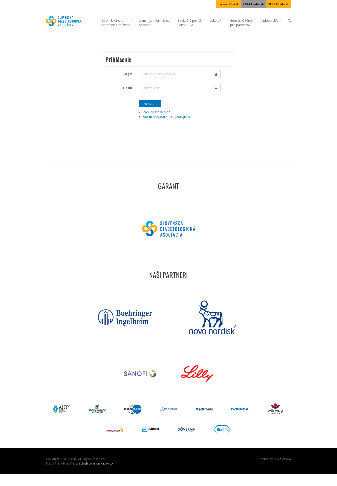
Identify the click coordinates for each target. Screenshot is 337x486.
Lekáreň (216, 20)
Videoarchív (269, 20)
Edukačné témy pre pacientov (241, 22)
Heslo (127, 87)
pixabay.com (107, 463)
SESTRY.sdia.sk (278, 4)
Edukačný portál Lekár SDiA (189, 22)
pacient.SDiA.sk (228, 4)
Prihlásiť (150, 103)
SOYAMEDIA (282, 459)
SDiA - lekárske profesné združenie (115, 22)
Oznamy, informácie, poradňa (154, 22)
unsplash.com (85, 463)
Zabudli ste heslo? (156, 112)
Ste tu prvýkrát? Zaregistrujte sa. (167, 116)
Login (127, 74)
